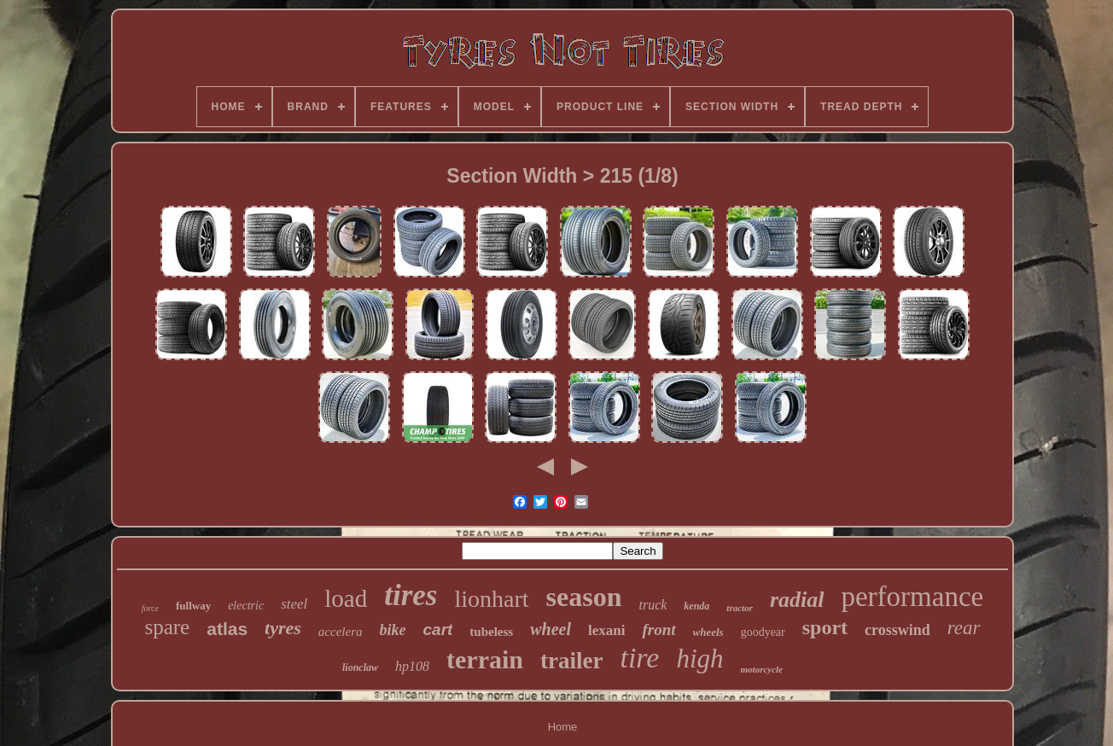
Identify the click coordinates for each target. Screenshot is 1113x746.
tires (410, 595)
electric (246, 605)
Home (563, 726)
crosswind (897, 629)
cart (438, 629)
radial (797, 599)
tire (639, 657)
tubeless (491, 631)
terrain (484, 659)
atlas (227, 628)
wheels (708, 632)
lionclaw (360, 667)
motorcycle (762, 669)
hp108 (412, 666)
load (345, 598)
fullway (193, 605)
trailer (571, 660)
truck (652, 604)
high (699, 658)
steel (294, 604)
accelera (340, 631)
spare (166, 626)
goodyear (763, 632)
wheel (550, 629)
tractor (739, 608)
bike (393, 629)
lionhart (491, 599)
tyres (283, 627)
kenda (696, 606)
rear (964, 627)
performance (912, 596)
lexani (606, 630)
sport (825, 627)
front (658, 629)
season (584, 596)
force (150, 608)
